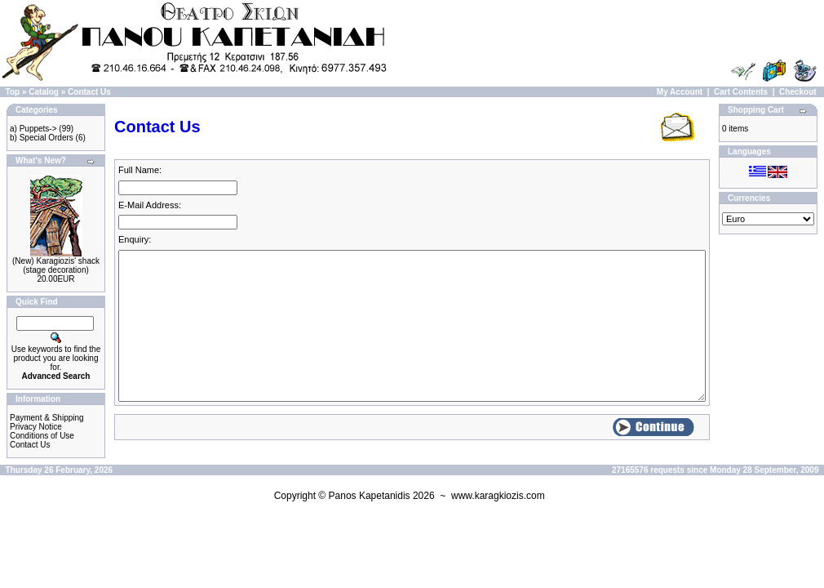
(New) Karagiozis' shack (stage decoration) (56, 265)
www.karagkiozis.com (498, 495)
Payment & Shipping (47, 417)
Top (13, 91)
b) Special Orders (41, 137)
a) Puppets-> (33, 128)
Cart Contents (741, 91)
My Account (679, 91)
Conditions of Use (42, 435)
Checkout (798, 91)
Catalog (44, 91)
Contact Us (89, 91)
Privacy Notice (36, 426)
